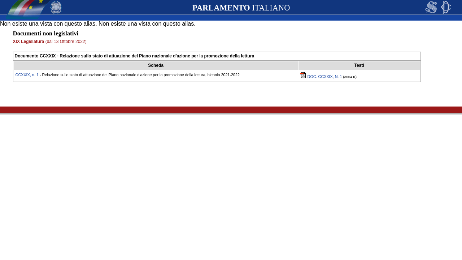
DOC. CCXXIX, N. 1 (321, 76)
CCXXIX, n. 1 (27, 75)
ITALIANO (241, 7)
